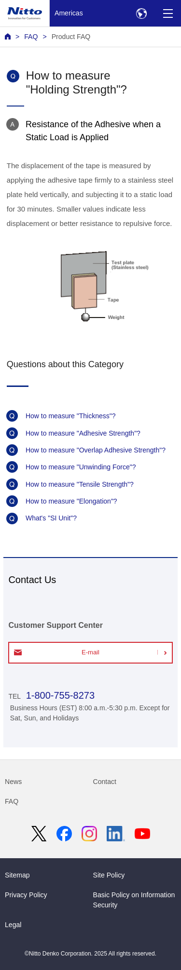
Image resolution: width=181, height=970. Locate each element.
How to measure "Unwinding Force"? (81, 467)
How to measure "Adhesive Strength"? (83, 433)
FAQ (31, 36)
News (13, 781)
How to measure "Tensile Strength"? (80, 484)
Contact (105, 781)
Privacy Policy (26, 895)
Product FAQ (71, 36)
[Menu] (167, 13)
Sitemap (17, 875)
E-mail (90, 652)
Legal (13, 925)
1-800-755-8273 (59, 695)
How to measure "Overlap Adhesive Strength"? (96, 450)
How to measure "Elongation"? (71, 501)
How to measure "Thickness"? (71, 416)
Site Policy (109, 875)
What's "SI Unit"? (51, 518)
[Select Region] (141, 13)
